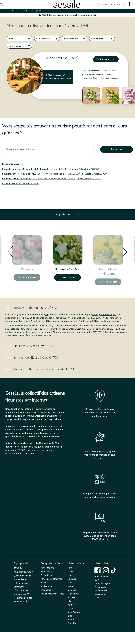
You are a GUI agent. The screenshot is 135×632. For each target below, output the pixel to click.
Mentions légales (102, 583)
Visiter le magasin (105, 59)
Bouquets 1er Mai (108, 269)
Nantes (71, 586)
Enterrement (46, 590)
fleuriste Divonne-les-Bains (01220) (56, 178)
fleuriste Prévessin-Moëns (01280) (20, 183)
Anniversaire (46, 586)
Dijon (70, 616)
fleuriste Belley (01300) (89, 178)
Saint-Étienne (74, 612)
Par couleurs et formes (51, 579)
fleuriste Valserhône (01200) (84, 169)
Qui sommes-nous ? (23, 575)
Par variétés (46, 575)
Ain (46, 314)
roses (21, 332)
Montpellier (73, 590)
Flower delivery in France (52, 593)
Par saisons (46, 571)
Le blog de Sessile (22, 583)
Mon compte (100, 594)
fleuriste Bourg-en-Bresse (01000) (20, 169)
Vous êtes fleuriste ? (23, 572)
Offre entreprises (22, 590)
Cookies (98, 597)
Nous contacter (101, 576)
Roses (43, 582)
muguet (48, 332)
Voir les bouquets (27, 282)
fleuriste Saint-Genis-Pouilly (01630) (61, 174)
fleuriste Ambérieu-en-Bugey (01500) (21, 174)
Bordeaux (72, 597)
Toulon (71, 608)
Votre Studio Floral (61, 58)
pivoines (33, 332)
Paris (70, 568)
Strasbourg (73, 593)
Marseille (72, 571)
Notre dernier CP (21, 594)
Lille (69, 601)
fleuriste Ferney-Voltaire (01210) (19, 178)
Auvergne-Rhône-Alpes (104, 314)
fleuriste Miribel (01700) (94, 174)
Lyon (70, 575)
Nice (70, 582)
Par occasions (47, 568)
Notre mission (20, 579)
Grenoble (72, 623)
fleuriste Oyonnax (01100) (53, 169)
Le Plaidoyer (19, 586)
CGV (96, 580)
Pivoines (67, 269)
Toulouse (72, 579)
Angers (71, 619)
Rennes (71, 604)
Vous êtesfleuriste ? (3, 4)
